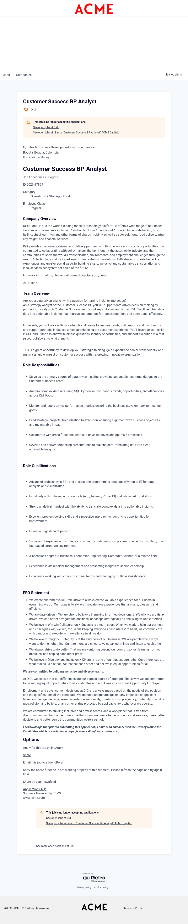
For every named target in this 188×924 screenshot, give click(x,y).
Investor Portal (133, 908)
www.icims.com (34, 798)
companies (24, 75)
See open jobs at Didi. (46, 127)
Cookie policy (101, 887)
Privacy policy (84, 887)
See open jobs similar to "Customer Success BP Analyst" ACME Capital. (76, 132)
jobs (6, 75)
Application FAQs (34, 789)
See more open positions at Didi (55, 846)
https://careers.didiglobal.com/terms (92, 731)
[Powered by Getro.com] (94, 877)
